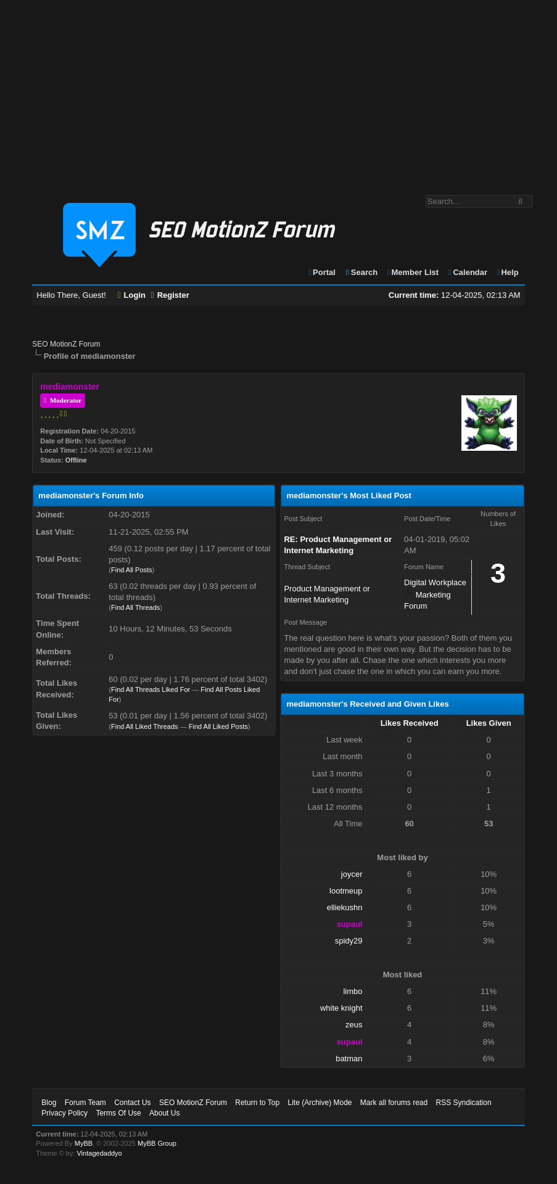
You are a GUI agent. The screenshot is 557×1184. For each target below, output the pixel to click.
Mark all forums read (393, 1102)
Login (131, 295)
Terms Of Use (118, 1113)
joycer (352, 874)
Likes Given (488, 723)
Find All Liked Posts (218, 726)
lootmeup (345, 890)
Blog (48, 1102)
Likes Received (410, 723)
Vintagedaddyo (99, 1153)
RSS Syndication (464, 1102)
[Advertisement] (278, 91)
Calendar (467, 272)
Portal (321, 272)
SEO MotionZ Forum (66, 344)
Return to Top (257, 1102)
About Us (164, 1113)
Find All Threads (135, 607)
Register (170, 295)
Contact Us (132, 1102)
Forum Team (85, 1102)
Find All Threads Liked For (150, 689)
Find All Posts (131, 570)
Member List (412, 272)
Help (507, 272)
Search (361, 272)
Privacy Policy (64, 1113)
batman (349, 1058)
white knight (341, 1008)
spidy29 (349, 940)
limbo (352, 991)
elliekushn (345, 907)
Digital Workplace (435, 582)
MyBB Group (157, 1143)
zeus (353, 1024)
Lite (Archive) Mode (319, 1102)
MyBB (84, 1143)
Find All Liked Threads (144, 726)
